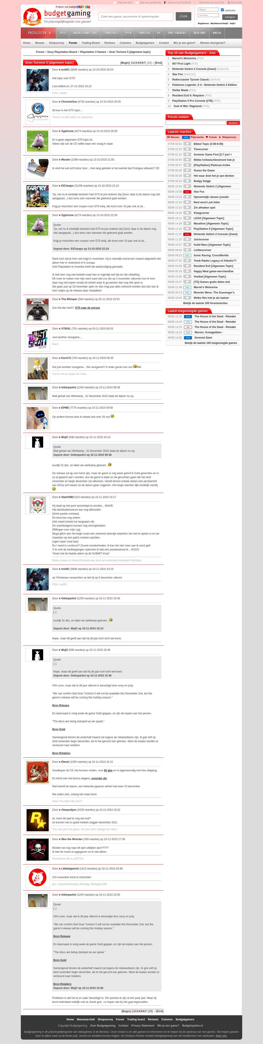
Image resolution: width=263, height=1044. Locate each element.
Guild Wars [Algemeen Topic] (206, 244)
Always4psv (69, 809)
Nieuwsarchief (86, 1019)
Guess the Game (199, 170)
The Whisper (69, 299)
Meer (217, 33)
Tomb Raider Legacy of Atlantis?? (210, 260)
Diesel (65, 761)
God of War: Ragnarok (191, 106)
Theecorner (195, 149)
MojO (64, 437)
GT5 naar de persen (87, 307)
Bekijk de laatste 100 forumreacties (205, 303)
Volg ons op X (125, 2)
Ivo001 (65, 69)
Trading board (136, 1019)
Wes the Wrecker (72, 839)
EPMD (65, 407)
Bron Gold (58, 729)
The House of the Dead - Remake (215, 316)
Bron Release (60, 705)
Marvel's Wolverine (188, 58)
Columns (125, 42)
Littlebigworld (70, 868)
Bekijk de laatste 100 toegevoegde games (211, 343)
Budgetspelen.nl (192, 1025)
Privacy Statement (142, 1025)
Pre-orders (178, 33)
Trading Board (91, 42)
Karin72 (66, 358)
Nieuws (39, 42)
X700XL (66, 328)
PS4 (129, 33)
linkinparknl (68, 387)
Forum (73, 42)
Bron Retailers (61, 753)
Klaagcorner (196, 213)
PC (159, 33)
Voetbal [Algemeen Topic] (204, 276)
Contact (164, 42)
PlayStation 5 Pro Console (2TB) (196, 100)
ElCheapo (67, 185)
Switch (145, 33)
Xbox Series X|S (85, 33)
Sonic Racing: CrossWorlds (206, 255)
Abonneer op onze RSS (211, 2)
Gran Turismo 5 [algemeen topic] (129, 52)
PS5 (63, 33)
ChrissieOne (69, 101)
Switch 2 (112, 33)
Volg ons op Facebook (179, 2)
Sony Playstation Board (62, 52)
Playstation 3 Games (93, 52)
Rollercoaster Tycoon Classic (196, 79)
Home (26, 42)
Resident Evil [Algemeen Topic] (208, 266)
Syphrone (67, 131)
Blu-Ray (200, 33)
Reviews (109, 42)
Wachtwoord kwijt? (219, 23)
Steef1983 (67, 497)
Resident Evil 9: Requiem (191, 95)
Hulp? (233, 23)
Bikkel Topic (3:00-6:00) (203, 144)
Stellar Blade (184, 90)
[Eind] (158, 62)
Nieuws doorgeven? (212, 42)
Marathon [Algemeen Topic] (205, 223)
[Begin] (125, 62)
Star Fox (183, 74)
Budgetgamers (145, 42)
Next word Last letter (201, 202)
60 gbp (108, 770)
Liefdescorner (197, 250)
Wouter (65, 159)
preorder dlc (99, 778)
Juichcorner (196, 239)
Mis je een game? (184, 42)
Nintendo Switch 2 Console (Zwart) (200, 69)
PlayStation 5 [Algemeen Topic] (208, 228)
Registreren (203, 23)
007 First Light (185, 63)
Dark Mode (236, 2)
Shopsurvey (56, 42)
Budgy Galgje (197, 181)
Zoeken (233, 123)
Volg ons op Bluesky (150, 2)
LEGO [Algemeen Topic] (203, 218)
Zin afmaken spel (199, 207)
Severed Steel (203, 337)
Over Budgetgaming (103, 1025)
